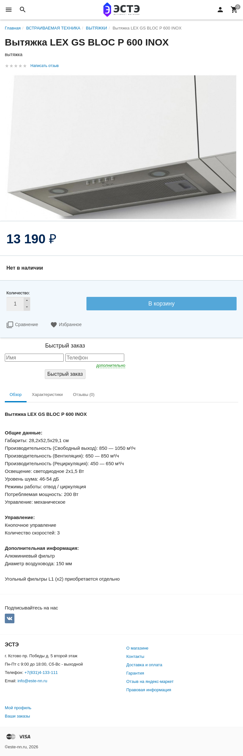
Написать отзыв (44, 65)
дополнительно (111, 365)
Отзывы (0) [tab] (83, 394)
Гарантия (135, 673)
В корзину (161, 303)
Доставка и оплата (144, 664)
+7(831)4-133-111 (41, 672)
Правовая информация (148, 689)
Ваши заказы (17, 716)
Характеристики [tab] (47, 394)
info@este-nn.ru (32, 680)
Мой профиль (18, 707)
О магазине (137, 648)
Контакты (135, 656)
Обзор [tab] (16, 394)
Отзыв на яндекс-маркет (150, 681)
